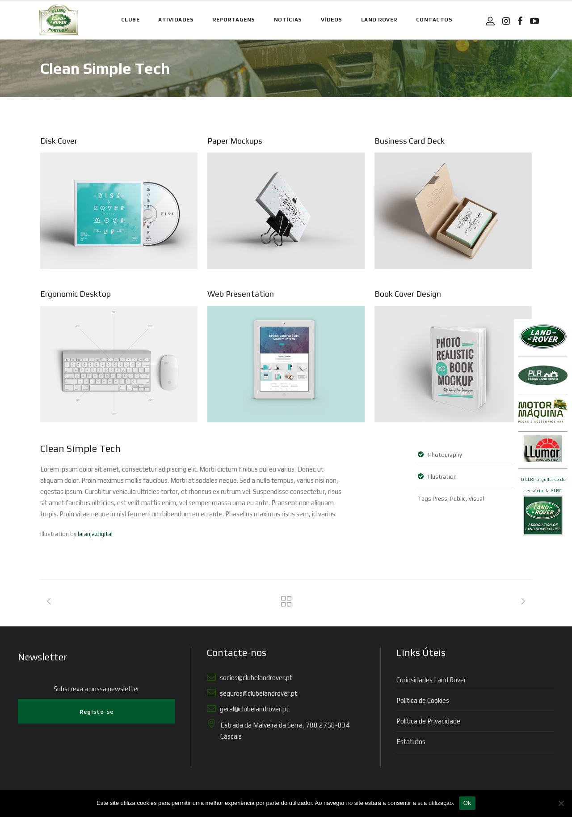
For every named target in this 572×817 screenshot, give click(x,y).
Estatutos (410, 741)
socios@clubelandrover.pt (254, 677)
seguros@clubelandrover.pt (257, 693)
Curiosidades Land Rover (431, 680)
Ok (467, 803)
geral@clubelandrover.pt (253, 709)
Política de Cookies (422, 700)
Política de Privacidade (428, 721)
